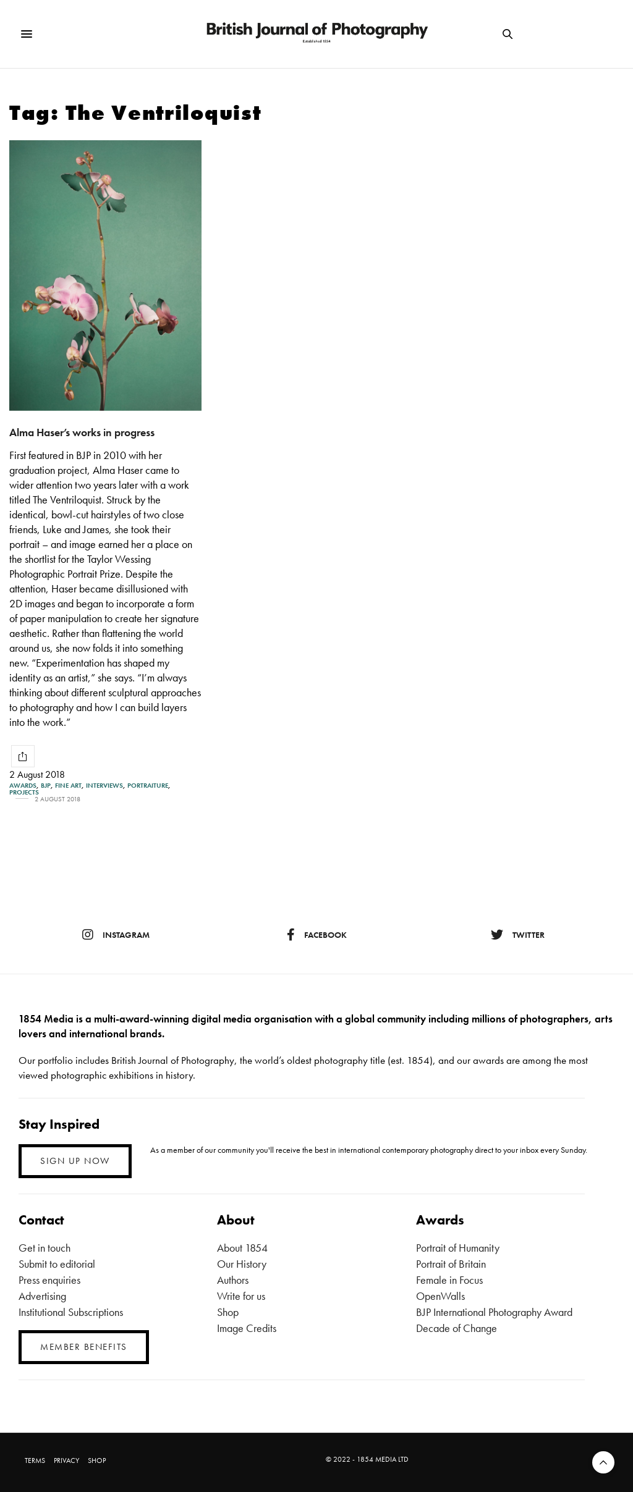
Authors (233, 1280)
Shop (228, 1312)
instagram (116, 935)
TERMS (35, 1460)
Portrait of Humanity (457, 1248)
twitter (518, 935)
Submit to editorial (57, 1264)
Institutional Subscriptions (71, 1312)
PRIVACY (66, 1460)
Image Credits (246, 1328)
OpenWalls (440, 1296)
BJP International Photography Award (494, 1312)
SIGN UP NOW (75, 1161)
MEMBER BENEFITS (83, 1347)
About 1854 (242, 1248)
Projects (24, 792)
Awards (22, 785)
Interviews (104, 785)
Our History (241, 1264)
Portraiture (147, 785)
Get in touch (44, 1248)
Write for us (241, 1296)
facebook (317, 935)
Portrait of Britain (451, 1264)
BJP (46, 785)
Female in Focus (449, 1280)
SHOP (97, 1460)
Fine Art (68, 785)
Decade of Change (456, 1328)
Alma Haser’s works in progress (82, 432)
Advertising (42, 1296)
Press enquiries (49, 1280)
